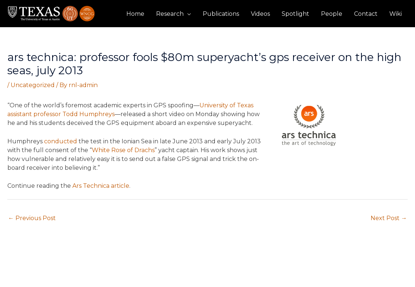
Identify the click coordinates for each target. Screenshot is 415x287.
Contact (366, 13)
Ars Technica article (100, 185)
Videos (260, 13)
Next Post (389, 218)
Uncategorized (33, 85)
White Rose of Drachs (123, 150)
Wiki (395, 13)
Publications (221, 13)
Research (170, 13)
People (331, 13)
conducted (60, 141)
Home (135, 13)
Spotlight (295, 13)
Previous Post (32, 218)
